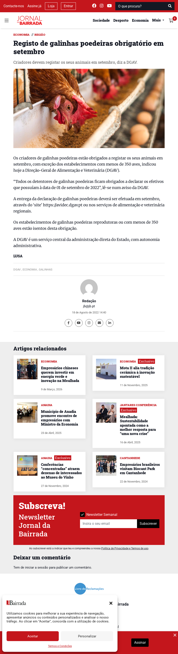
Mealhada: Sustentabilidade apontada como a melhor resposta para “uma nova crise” (138, 425)
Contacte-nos (14, 6)
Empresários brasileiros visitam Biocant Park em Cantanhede (140, 468)
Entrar (68, 6)
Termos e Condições (60, 646)
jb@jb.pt (89, 306)
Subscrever (148, 523)
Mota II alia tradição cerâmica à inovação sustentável (137, 372)
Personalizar (87, 636)
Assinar (140, 642)
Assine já (34, 6)
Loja (51, 6)
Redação (89, 301)
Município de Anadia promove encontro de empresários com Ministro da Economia (59, 417)
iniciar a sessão (36, 567)
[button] (111, 603)
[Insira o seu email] (108, 523)
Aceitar (32, 636)
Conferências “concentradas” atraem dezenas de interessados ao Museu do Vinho (61, 470)
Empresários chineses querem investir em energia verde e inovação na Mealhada (60, 374)
